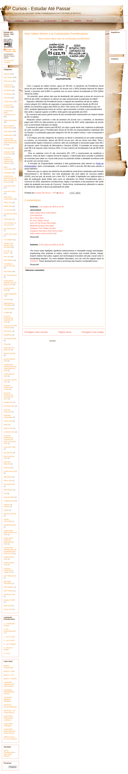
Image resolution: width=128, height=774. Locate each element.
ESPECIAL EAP (9, 594)
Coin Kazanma (36, 215)
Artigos (6, 510)
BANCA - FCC (9, 675)
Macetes (89, 21)
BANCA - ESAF (9, 671)
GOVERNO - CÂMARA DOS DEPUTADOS (9, 684)
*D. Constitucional (10, 275)
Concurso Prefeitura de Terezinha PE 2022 (8, 319)
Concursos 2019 (9, 228)
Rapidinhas (8, 335)
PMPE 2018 (8, 206)
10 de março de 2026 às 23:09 (51, 245)
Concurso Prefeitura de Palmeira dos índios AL (8, 160)
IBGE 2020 (8, 606)
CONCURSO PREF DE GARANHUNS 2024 (9, 541)
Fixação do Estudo (10, 214)
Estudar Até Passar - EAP (11, 50)
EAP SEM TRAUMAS (8, 582)
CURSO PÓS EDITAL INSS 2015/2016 (8, 245)
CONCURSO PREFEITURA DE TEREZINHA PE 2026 (10, 367)
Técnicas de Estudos (8, 505)
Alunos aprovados (10, 120)
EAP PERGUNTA (10, 576)
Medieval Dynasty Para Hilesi (42, 226)
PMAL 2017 (8, 203)
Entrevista (7, 468)
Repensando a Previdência (9, 304)
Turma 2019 (8, 421)
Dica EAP (7, 98)
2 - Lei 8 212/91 (9, 637)
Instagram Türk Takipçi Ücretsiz (43, 228)
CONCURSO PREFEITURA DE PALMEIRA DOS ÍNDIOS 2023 (10, 550)
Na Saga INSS (34, 21)
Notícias (7, 74)
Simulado (7, 148)
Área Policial (8, 271)
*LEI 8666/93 (8, 240)
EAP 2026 (7, 257)
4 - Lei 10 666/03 (10, 644)
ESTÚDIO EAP (9, 406)
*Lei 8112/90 (8, 210)
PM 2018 (7, 299)
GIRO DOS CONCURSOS (9, 198)
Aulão (6, 425)
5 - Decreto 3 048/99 (8, 649)
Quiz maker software (8, 755)
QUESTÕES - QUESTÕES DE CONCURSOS (9, 731)
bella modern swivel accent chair (43, 233)
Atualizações (8, 135)
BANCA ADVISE (9, 353)
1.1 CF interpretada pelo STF (10, 631)
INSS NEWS (8, 131)
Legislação (19, 21)
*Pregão (7, 312)
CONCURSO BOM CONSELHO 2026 (10, 533)
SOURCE (34, 261)
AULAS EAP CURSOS (8, 106)
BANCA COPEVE (10, 514)
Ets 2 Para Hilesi (37, 218)
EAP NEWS (8, 77)
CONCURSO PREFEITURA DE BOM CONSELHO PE (10, 141)
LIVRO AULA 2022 (10, 471)
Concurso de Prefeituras (8, 86)
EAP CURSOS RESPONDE (9, 127)
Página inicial (64, 332)
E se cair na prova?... (8, 252)
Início (8, 21)
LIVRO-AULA (8, 101)
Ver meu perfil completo (9, 61)
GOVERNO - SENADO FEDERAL (8, 699)
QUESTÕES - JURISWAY (9, 725)
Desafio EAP (8, 402)
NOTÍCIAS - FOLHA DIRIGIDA (10, 706)
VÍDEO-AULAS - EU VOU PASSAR (10, 738)
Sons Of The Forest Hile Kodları (43, 223)
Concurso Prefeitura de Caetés (8, 387)
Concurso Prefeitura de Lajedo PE (8, 570)
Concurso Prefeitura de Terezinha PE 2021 (8, 396)
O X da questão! (50, 21)
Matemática (8, 477)
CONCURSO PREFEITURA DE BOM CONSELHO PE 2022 (10, 179)
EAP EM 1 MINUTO (7, 463)
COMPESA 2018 (10, 525)
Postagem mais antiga (93, 332)
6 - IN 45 (7, 653)
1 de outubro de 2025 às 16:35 (51, 207)
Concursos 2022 (9, 186)
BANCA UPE (8, 428)
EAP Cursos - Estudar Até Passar (36, 8)
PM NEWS (7, 90)
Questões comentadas (8, 416)
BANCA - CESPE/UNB (8, 667)
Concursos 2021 (9, 191)
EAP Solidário (9, 587)
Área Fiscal (8, 309)
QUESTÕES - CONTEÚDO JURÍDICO (9, 718)
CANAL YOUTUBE (8, 520)
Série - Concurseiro (8, 168)
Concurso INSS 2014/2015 (9, 153)
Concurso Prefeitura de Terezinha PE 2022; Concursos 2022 (10, 439)
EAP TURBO (8, 591)
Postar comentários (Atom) (68, 341)
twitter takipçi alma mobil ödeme (43, 213)
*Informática (8, 219)
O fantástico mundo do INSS (9, 265)
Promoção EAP (9, 484)
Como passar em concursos (10, 224)
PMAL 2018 (8, 480)
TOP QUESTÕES (10, 338)
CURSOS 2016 (9, 432)
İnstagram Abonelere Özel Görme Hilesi (46, 231)
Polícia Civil (8, 609)
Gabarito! (77, 21)
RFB (5, 493)
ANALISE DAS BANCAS (9, 349)
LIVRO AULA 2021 (10, 234)
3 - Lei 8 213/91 (9, 640)
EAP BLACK (8, 453)
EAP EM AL (8, 331)
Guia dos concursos (7, 411)
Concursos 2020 (9, 447)
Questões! (65, 21)
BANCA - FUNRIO (10, 679)
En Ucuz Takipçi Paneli (39, 221)
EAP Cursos (8, 81)
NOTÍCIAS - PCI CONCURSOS (9, 712)
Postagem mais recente (36, 332)
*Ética (6, 344)
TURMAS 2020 (9, 501)
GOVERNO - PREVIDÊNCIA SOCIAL (9, 692)
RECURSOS (8, 490)
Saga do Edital (9, 497)
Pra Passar (8, 94)
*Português (8, 173)
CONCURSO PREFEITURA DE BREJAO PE (10, 283)
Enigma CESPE (9, 600)
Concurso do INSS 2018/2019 (10, 327)
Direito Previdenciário (9, 751)
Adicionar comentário (34, 270)
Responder (34, 237)
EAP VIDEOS (8, 260)
